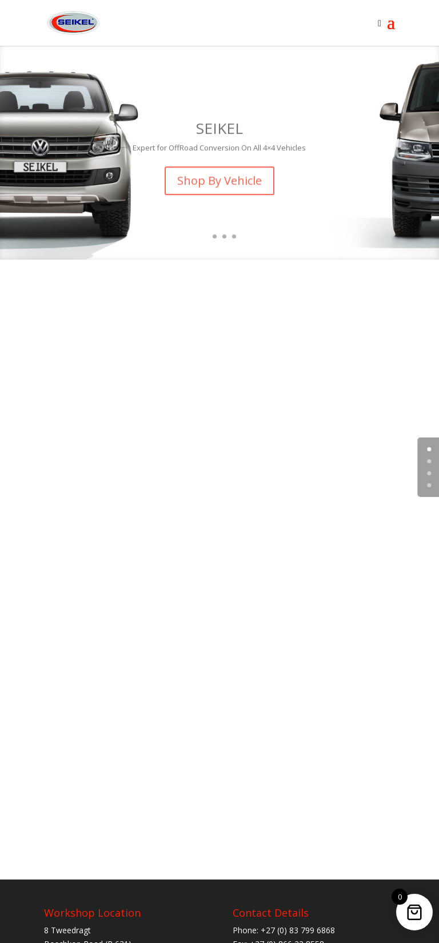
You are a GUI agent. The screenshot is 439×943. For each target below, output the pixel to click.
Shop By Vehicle (219, 187)
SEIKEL (219, 135)
